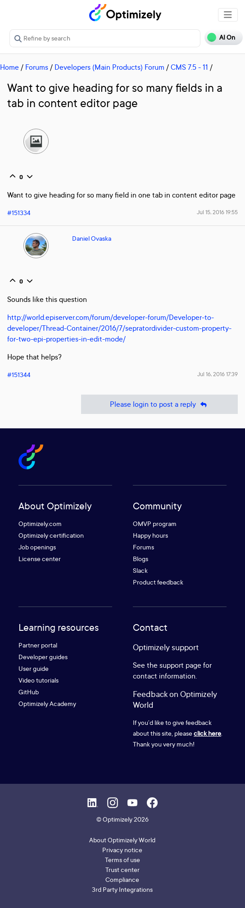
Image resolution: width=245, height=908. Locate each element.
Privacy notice (122, 849)
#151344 (19, 374)
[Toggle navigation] (228, 15)
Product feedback (158, 582)
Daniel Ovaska (91, 238)
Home (9, 67)
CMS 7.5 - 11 (189, 67)
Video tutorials (38, 680)
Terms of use (122, 859)
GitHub (28, 692)
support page (180, 665)
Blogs (140, 558)
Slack (140, 570)
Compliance (122, 879)
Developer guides (43, 656)
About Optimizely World (122, 840)
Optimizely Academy (47, 703)
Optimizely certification (51, 535)
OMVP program (155, 523)
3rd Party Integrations (122, 889)
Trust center (122, 869)
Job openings (37, 547)
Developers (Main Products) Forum (109, 67)
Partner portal (37, 645)
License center (39, 558)
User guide (33, 668)
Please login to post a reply (159, 404)
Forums (36, 67)
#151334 (19, 212)
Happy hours (150, 535)
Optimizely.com (40, 523)
